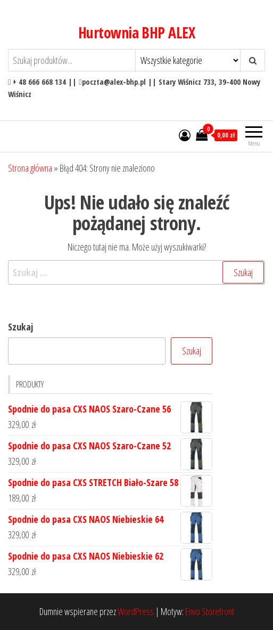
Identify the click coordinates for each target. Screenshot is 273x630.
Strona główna (30, 167)
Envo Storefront (209, 611)
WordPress (136, 611)
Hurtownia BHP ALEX (136, 32)
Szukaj (20, 326)
